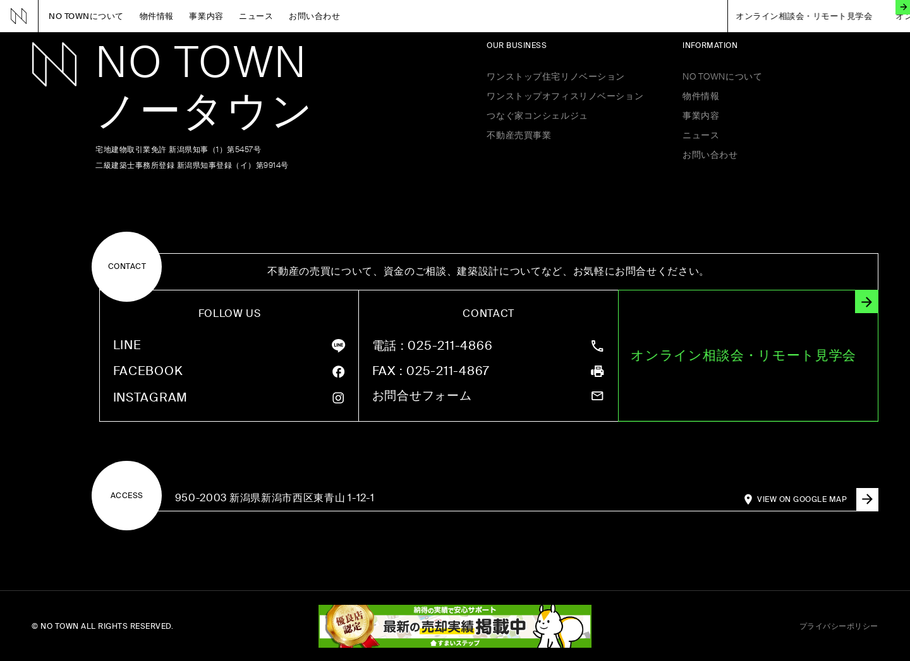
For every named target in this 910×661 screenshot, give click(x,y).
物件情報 (157, 16)
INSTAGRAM (150, 398)
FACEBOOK (148, 372)
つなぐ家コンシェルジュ (537, 115)
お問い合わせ (314, 16)
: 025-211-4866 (432, 346)
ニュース (256, 16)
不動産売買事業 (519, 135)
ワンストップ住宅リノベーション (556, 76)
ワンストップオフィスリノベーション (565, 96)
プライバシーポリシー (838, 626)
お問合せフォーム (422, 396)
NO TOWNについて (86, 16)
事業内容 (206, 16)
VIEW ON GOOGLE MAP (817, 499)
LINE (127, 346)
